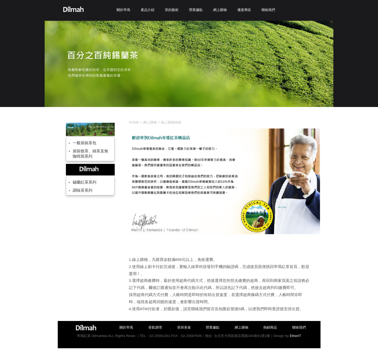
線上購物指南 (171, 122)
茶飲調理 (155, 327)
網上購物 (150, 122)
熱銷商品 (270, 327)
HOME (134, 122)
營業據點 (212, 327)
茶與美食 (184, 327)
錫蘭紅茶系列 (84, 182)
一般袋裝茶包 (84, 143)
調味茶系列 (82, 190)
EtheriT (295, 336)
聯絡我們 (299, 327)
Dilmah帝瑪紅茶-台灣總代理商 (73, 9)
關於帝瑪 (126, 327)
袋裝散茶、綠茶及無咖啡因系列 (90, 153)
